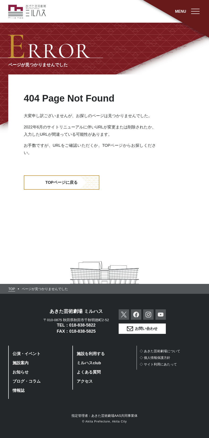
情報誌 (19, 390)
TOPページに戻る (61, 182)
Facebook (136, 314)
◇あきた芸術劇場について (160, 351)
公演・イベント (27, 354)
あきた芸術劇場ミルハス (27, 12)
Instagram (148, 314)
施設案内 (21, 363)
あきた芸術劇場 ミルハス (76, 311)
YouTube (160, 314)
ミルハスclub (89, 363)
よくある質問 (89, 372)
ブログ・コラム (27, 381)
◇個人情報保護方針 (155, 358)
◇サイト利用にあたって (158, 364)
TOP (11, 289)
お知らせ (21, 372)
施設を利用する (91, 354)
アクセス (85, 381)
